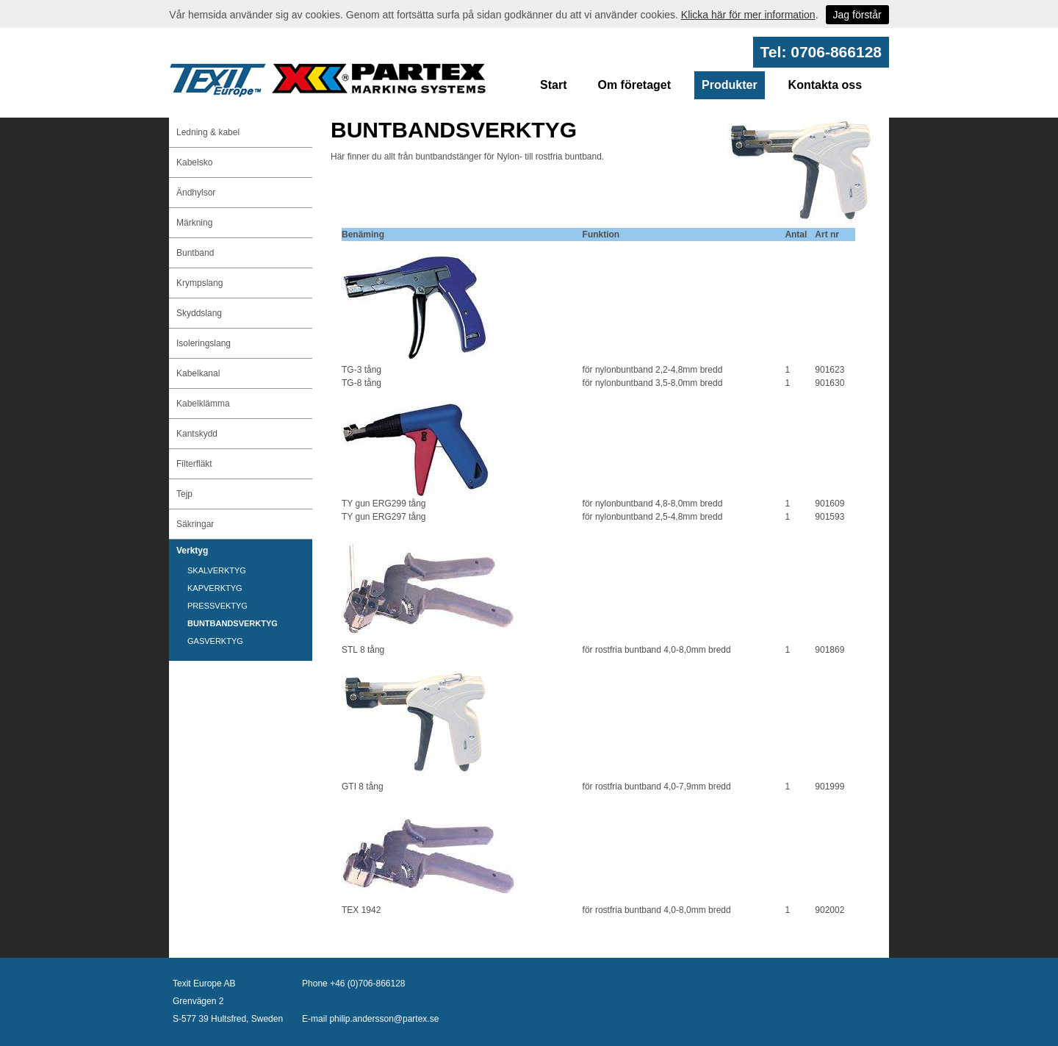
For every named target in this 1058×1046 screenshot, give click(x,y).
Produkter (729, 85)
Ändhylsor (195, 192)
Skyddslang (199, 313)
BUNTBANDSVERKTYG (232, 623)
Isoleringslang (203, 343)
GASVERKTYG (215, 641)
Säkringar (195, 524)
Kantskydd (196, 434)
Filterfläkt (194, 464)
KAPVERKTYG (214, 588)
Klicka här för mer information (748, 15)
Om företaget (634, 85)
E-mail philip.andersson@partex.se (370, 1019)
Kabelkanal (198, 373)
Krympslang (199, 283)
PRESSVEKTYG (217, 605)
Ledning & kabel (208, 132)
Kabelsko (194, 162)
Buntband (195, 253)
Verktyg (192, 550)
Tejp (184, 494)
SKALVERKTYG (216, 570)
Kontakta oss (825, 85)
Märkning (194, 223)
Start (553, 85)
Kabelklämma (203, 403)
